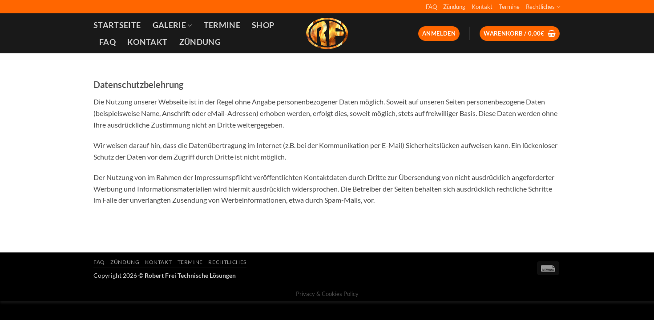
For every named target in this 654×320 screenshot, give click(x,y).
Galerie (172, 25)
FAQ (431, 6)
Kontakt (482, 6)
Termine (509, 6)
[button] (439, 33)
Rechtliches (543, 7)
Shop (263, 25)
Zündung (454, 6)
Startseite (117, 25)
